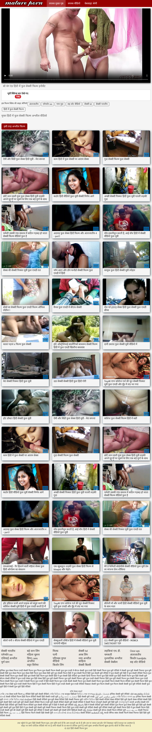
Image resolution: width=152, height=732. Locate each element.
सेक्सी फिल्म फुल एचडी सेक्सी (60, 681)
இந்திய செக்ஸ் (102, 694)
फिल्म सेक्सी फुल (57, 670)
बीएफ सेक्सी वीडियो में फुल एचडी (13, 678)
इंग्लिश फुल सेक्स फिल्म (9, 670)
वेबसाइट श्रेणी (91, 3)
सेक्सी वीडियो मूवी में (46, 705)
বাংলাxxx (91, 694)
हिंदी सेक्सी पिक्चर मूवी (74, 699)
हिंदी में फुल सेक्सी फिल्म (14, 109)
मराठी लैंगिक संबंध (111, 713)
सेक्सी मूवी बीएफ (99, 710)
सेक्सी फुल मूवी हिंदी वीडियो (19, 686)
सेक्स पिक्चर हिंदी (136, 713)
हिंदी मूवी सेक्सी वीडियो (40, 694)
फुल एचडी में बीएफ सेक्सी (74, 670)
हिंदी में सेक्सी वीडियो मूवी (94, 705)
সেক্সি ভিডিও (121, 696)
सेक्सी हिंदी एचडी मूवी (12, 702)
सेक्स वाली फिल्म (16, 694)
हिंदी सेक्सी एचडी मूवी (50, 696)
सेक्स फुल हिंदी (31, 678)
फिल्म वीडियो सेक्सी (34, 696)
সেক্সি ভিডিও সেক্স (56, 694)
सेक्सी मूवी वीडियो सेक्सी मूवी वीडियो (93, 707)
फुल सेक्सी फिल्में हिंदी (82, 673)
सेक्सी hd (88, 104)
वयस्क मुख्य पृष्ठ (56, 3)
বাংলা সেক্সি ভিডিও (12, 699)
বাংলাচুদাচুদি (124, 702)
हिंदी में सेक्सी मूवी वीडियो (63, 705)
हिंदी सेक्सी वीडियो (102, 699)
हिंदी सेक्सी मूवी (47, 713)
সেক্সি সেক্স (4, 694)
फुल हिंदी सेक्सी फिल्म (122, 676)
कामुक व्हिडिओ (71, 694)
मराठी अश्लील (135, 702)
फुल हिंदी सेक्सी (108, 676)
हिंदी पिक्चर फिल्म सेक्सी (31, 713)
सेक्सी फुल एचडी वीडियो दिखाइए (78, 684)
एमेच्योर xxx (47, 104)
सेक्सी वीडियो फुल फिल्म (114, 705)
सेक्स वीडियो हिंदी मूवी (119, 699)
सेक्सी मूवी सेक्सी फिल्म (117, 707)
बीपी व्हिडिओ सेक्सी (75, 710)
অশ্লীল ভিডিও (89, 699)
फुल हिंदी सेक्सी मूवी (139, 676)
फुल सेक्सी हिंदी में (52, 676)
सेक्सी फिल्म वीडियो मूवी (116, 710)
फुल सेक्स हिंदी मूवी (46, 673)
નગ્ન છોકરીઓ (60, 713)
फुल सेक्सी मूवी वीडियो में (100, 673)
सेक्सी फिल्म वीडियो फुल (124, 681)
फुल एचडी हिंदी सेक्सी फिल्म (95, 670)
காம (128, 710)
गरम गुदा (59, 104)
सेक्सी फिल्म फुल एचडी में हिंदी (37, 681)
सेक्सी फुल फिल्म (97, 684)
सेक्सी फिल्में (123, 713)
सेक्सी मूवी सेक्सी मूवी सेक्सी (55, 710)
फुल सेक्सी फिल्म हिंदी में (63, 673)
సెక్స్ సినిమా (88, 710)
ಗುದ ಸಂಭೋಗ (26, 699)
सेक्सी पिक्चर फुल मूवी (62, 678)
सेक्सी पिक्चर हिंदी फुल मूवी (105, 678)
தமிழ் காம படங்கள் (68, 696)
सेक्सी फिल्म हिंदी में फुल (31, 684)
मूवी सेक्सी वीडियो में (77, 702)
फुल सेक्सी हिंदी (21, 676)
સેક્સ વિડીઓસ (73, 713)
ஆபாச (134, 710)
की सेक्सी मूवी (19, 710)
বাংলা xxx (131, 696)
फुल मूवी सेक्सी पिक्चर (135, 670)
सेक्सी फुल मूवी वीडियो (132, 684)
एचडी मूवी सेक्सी (52, 702)
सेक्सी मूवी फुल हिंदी (12, 707)
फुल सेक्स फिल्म (15, 673)
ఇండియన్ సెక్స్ (97, 713)
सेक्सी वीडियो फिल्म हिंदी (16, 696)
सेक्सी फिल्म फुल (122, 678)
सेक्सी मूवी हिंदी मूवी (110, 702)
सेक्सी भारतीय (102, 104)
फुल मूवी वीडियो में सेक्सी (116, 670)
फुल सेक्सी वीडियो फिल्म (138, 673)
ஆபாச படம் (15, 713)
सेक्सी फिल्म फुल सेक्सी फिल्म (103, 681)
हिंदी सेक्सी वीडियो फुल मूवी (44, 699)
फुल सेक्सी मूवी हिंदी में (119, 673)
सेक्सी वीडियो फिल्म (37, 702)
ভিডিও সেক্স (82, 694)
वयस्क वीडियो (74, 3)
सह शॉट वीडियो (74, 104)
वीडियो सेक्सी (64, 702)
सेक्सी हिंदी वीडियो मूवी (9, 705)
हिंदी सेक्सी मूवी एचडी (86, 696)
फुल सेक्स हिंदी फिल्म (30, 673)
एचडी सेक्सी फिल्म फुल (28, 670)
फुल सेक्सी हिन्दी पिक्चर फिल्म (89, 676)
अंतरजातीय (34, 104)
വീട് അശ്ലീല (137, 694)
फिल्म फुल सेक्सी (43, 670)
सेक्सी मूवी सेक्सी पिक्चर (46, 707)
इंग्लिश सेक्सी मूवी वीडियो (119, 694)
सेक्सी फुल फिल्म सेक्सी (114, 684)
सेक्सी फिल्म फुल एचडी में (15, 681)
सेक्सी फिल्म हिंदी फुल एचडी (11, 684)
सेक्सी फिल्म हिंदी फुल (143, 681)
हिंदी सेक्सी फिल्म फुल (24, 3)
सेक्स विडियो (59, 699)
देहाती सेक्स (132, 699)
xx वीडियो (27, 694)
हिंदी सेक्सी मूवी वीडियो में (34, 710)
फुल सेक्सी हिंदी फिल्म (36, 676)
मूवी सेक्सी (25, 702)
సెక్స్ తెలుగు (79, 705)
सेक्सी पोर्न (145, 702)
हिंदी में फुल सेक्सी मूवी (28, 707)
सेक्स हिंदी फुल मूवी (45, 678)
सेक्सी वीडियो (85, 713)
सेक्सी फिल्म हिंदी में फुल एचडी (53, 684)
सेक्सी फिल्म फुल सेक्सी (82, 681)
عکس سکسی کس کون (105, 696)
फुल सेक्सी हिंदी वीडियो (68, 676)
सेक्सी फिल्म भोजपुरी (94, 702)
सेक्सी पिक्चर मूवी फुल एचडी (83, 678)
